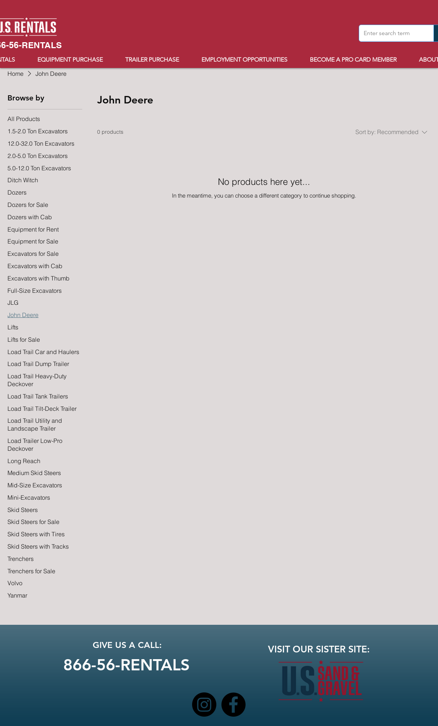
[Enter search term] (391, 33)
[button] (158, 59)
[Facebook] (233, 704)
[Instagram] (204, 704)
